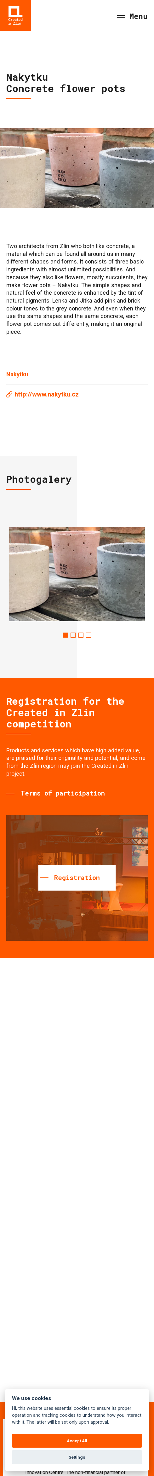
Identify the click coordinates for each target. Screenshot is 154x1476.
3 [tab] (80, 635)
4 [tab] (88, 635)
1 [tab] (65, 635)
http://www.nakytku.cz (46, 394)
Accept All (77, 1440)
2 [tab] (73, 635)
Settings (77, 1457)
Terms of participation (62, 793)
